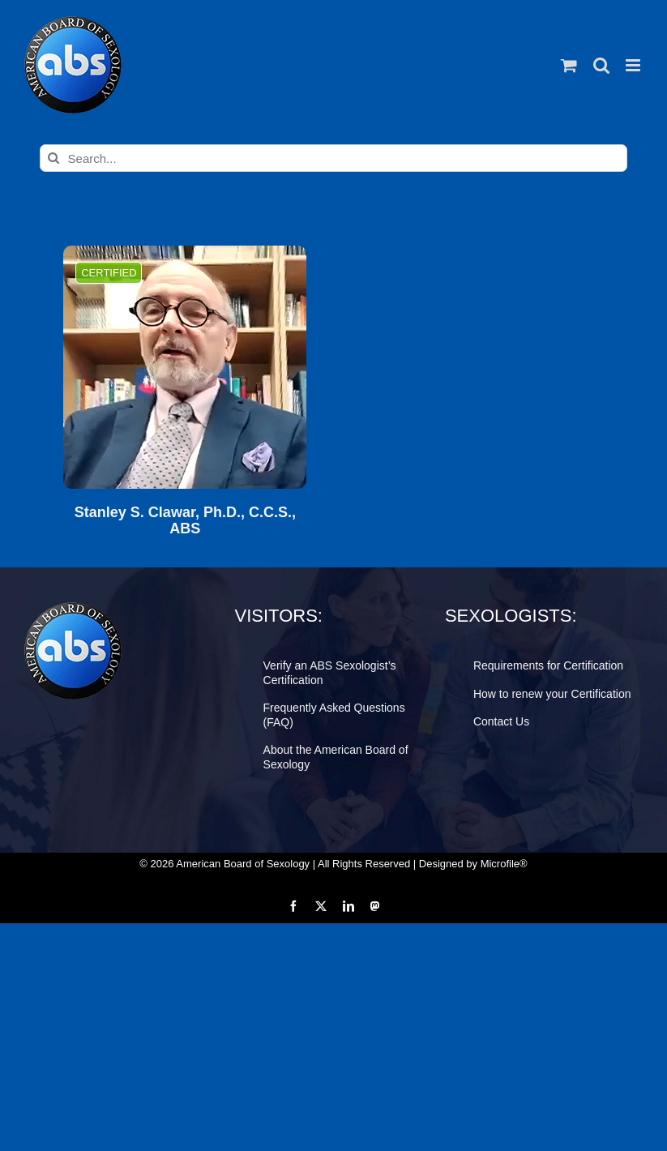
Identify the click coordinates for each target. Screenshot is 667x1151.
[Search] (53, 158)
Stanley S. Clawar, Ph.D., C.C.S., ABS (185, 521)
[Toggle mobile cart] (569, 65)
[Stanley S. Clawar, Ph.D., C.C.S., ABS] (184, 367)
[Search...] (334, 158)
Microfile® (504, 864)
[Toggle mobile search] (601, 65)
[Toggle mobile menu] (634, 65)
